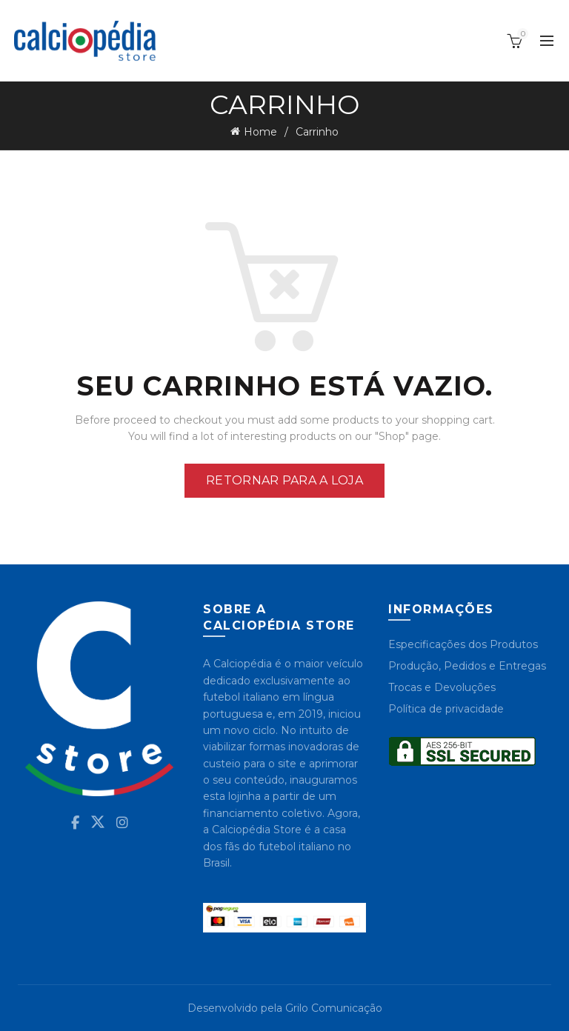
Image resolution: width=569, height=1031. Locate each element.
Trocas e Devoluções (442, 687)
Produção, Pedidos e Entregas (467, 666)
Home (260, 132)
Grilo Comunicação (333, 1008)
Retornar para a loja (284, 480)
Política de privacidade (446, 708)
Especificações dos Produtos (463, 644)
